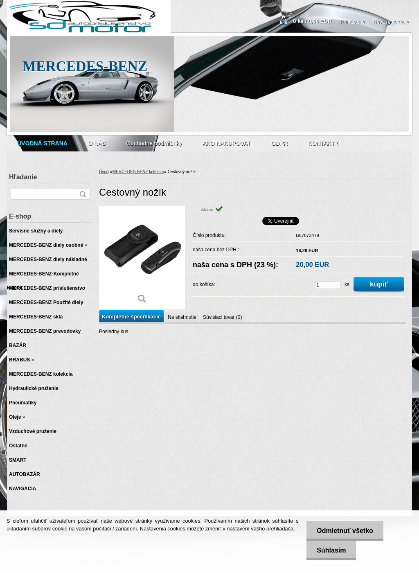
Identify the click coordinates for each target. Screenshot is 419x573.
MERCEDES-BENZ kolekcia (138, 171)
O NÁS (97, 143)
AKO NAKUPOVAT (227, 143)
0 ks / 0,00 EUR (312, 21)
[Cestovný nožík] (142, 257)
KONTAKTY (323, 143)
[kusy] (327, 285)
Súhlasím (331, 550)
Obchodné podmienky (154, 143)
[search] (83, 194)
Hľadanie (23, 177)
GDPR (279, 143)
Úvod (103, 171)
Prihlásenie (352, 22)
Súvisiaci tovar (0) (222, 317)
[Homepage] (42, 143)
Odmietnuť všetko (345, 530)
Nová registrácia (391, 22)
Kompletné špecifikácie (131, 317)
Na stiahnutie (182, 317)
